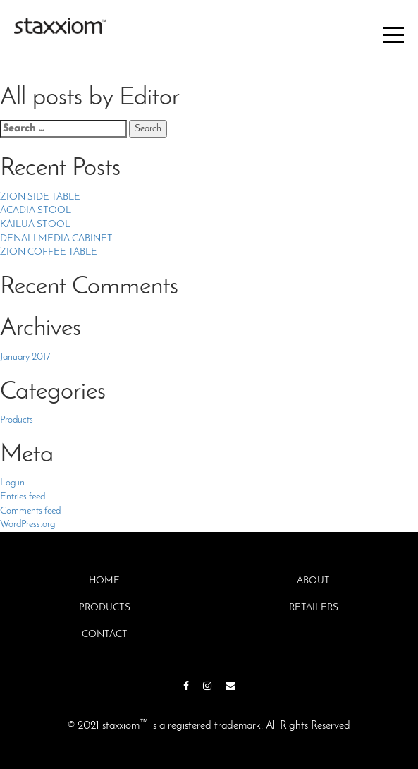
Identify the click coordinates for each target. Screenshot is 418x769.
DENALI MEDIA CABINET (56, 239)
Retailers (313, 608)
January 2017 (25, 357)
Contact (105, 634)
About (313, 581)
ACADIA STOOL (35, 210)
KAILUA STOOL (35, 224)
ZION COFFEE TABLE (48, 252)
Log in (12, 483)
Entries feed (22, 497)
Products (16, 420)
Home (104, 581)
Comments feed (30, 511)
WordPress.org (27, 524)
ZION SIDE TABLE (40, 197)
